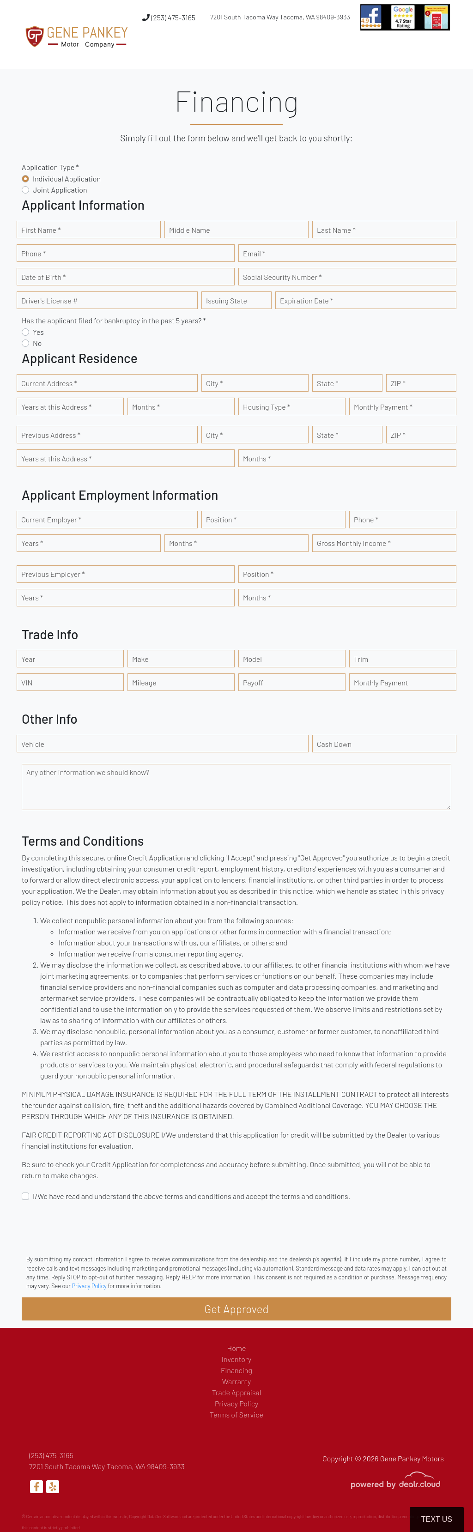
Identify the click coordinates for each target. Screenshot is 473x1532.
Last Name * (336, 229)
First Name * (41, 229)
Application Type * (50, 167)
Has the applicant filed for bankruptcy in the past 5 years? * (114, 320)
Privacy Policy (89, 1286)
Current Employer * (51, 519)
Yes (38, 331)
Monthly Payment (381, 682)
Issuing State (226, 300)
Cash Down (334, 743)
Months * (146, 406)
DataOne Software (163, 1516)
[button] (303, 52)
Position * (221, 519)
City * (214, 383)
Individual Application (67, 178)
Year (28, 658)
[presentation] (92, 1227)
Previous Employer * (53, 573)
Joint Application (60, 189)
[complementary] (445, 1504)
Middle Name (189, 229)
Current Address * (49, 383)
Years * (32, 543)
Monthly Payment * (383, 406)
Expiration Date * (306, 300)
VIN (26, 682)
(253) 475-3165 (168, 17)
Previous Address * (50, 434)
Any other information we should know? (87, 772)
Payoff (253, 682)
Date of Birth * (43, 276)
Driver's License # (49, 300)
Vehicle (32, 743)
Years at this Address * (56, 406)
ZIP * (398, 383)
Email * (254, 253)
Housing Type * (266, 406)
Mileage (144, 682)
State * (328, 383)
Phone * (33, 253)
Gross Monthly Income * (354, 543)
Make (140, 658)
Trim (361, 658)
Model (252, 658)
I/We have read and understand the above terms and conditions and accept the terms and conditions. (191, 1196)
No (37, 343)
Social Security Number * (282, 276)
